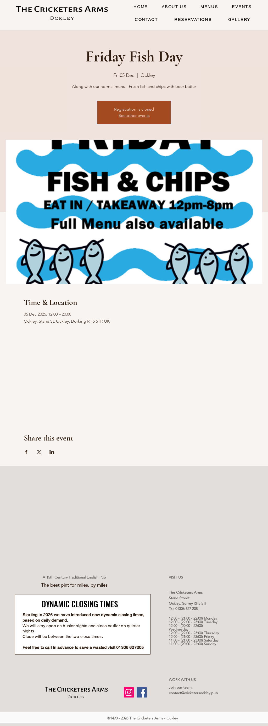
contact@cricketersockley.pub (193, 692)
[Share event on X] (39, 452)
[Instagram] (129, 692)
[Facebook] (142, 692)
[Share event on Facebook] (26, 452)
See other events (134, 115)
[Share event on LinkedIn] (51, 452)
